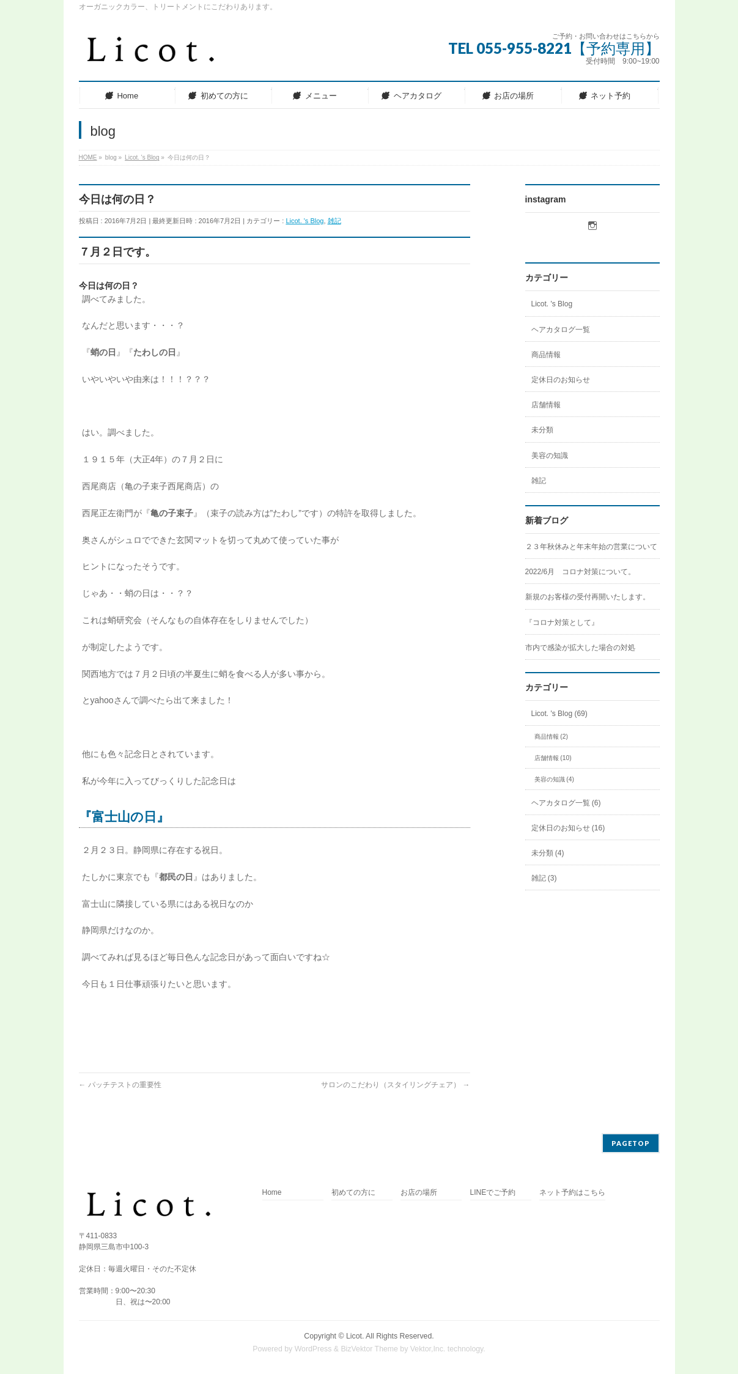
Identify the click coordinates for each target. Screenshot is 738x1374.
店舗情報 (546, 405)
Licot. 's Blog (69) (559, 713)
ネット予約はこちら (572, 1193)
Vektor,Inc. (428, 1349)
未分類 (542, 430)
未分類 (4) (547, 853)
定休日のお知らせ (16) (568, 828)
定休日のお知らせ (560, 379)
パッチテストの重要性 (120, 1084)
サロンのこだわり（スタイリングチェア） (395, 1084)
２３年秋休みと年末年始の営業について (591, 546)
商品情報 (546, 354)
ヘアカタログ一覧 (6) (566, 803)
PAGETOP (630, 1143)
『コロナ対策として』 (562, 622)
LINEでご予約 (493, 1193)
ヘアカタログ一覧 (560, 329)
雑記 (334, 220)
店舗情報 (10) (553, 758)
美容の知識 (549, 455)
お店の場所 (418, 1193)
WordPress (313, 1349)
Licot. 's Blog (304, 220)
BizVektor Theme (369, 1349)
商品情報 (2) (551, 736)
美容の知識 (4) (554, 779)
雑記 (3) (544, 878)
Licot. (355, 1336)
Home (272, 1193)
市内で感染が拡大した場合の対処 (580, 647)
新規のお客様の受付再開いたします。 (587, 597)
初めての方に (353, 1193)
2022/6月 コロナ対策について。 (580, 571)
